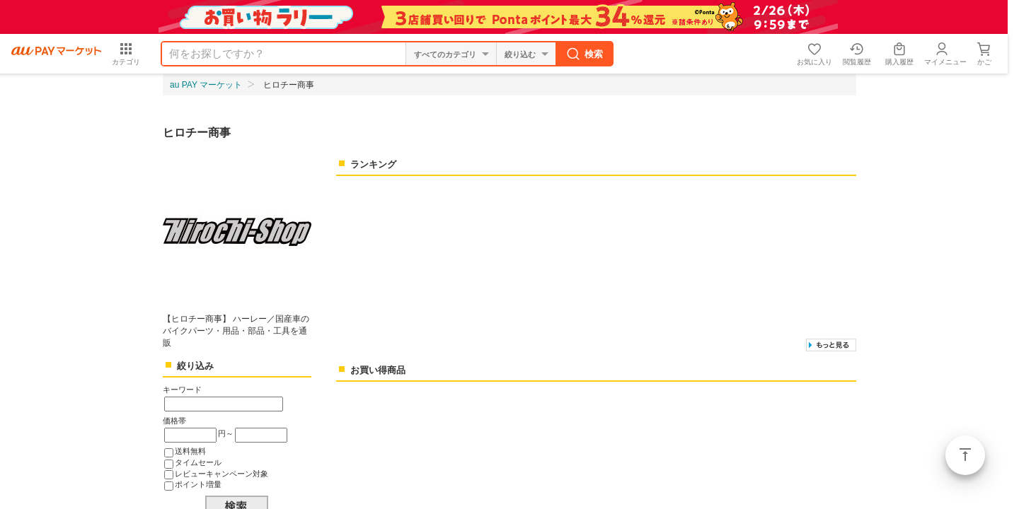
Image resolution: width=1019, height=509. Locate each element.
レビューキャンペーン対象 (221, 473)
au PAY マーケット (206, 85)
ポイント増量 (198, 484)
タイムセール (198, 462)
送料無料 (190, 451)
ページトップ (965, 455)
